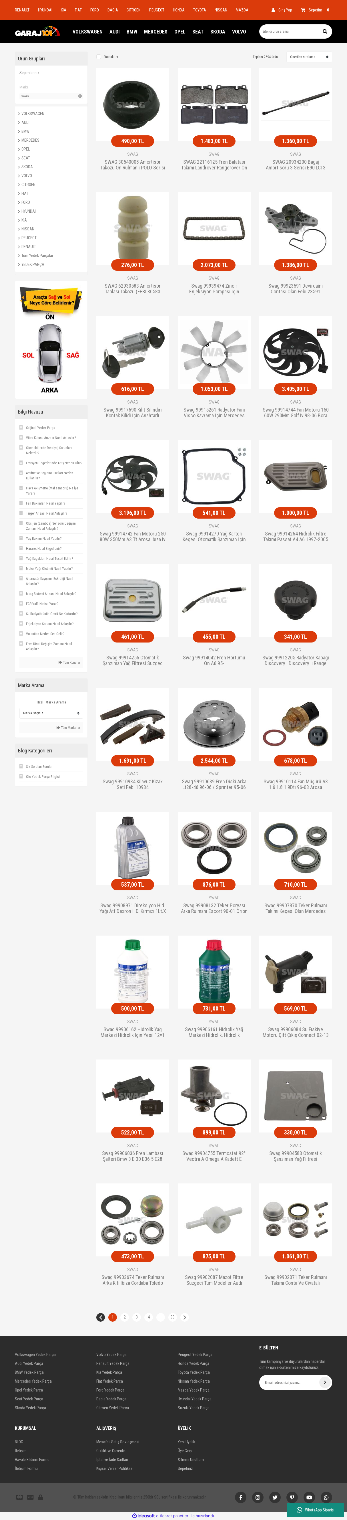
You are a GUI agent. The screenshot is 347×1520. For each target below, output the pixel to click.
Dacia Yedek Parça (111, 1399)
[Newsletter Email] (295, 1382)
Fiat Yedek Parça (109, 1381)
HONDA (179, 10)
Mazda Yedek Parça (194, 1390)
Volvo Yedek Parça (111, 1354)
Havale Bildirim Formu (32, 1459)
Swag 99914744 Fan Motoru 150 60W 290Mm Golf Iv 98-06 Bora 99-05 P (296, 413)
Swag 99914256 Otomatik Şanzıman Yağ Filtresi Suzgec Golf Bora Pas (133, 661)
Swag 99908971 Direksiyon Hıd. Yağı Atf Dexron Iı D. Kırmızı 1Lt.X (132, 908)
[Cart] (316, 10)
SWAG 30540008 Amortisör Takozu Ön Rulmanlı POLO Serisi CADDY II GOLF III (132, 165)
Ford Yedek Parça (110, 1390)
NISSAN (221, 10)
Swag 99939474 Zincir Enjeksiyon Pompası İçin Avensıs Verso (214, 289)
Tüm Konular (69, 663)
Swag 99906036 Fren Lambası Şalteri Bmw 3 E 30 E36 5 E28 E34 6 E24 (132, 1157)
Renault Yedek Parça (112, 1363)
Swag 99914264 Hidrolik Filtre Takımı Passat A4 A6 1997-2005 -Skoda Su (295, 537)
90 (173, 1317)
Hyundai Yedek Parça (195, 1399)
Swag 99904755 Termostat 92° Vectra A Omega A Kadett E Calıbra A (214, 1157)
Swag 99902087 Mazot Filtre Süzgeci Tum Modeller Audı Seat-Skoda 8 (214, 1280)
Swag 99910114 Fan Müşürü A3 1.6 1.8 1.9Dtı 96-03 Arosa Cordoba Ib (296, 785)
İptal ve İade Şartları (112, 1459)
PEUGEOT (156, 10)
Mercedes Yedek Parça (33, 1381)
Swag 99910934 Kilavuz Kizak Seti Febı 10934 (133, 784)
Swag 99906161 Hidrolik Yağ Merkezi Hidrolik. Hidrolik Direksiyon (214, 1033)
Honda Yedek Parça (193, 1363)
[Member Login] (282, 10)
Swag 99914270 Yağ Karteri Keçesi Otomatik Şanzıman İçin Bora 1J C (214, 537)
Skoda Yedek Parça (30, 1408)
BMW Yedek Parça (29, 1372)
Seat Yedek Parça (29, 1399)
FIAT (78, 10)
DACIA (112, 10)
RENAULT (22, 10)
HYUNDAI (45, 10)
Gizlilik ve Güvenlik (110, 1450)
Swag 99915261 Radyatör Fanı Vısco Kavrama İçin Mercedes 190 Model (214, 413)
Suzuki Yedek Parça (194, 1408)
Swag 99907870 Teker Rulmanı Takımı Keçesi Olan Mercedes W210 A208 (295, 909)
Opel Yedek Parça (29, 1390)
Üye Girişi (185, 1450)
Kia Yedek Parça (109, 1372)
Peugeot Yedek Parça (195, 1354)
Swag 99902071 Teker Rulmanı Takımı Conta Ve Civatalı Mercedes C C (295, 1280)
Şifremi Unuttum (191, 1459)
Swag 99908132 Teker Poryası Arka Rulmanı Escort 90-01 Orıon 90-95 (214, 909)
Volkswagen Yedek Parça (35, 1354)
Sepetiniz (185, 1468)
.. (160, 1317)
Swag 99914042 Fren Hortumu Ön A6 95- (214, 660)
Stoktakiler (110, 57)
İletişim (21, 1450)
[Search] (295, 31)
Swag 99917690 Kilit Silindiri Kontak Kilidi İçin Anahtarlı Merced (132, 413)
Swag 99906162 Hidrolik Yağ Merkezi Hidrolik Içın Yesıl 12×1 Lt (133, 1033)
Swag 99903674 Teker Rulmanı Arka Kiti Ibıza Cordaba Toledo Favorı (132, 1280)
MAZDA (242, 10)
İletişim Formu (26, 1468)
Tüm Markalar (68, 728)
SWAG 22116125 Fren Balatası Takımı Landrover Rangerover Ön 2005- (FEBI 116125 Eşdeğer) (214, 165)
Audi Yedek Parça (29, 1363)
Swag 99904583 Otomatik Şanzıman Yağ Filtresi (295, 1156)
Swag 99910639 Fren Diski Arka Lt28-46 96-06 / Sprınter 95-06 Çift (214, 785)
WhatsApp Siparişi (315, 1510)
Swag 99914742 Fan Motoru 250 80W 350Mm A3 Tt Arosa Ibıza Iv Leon (133, 537)
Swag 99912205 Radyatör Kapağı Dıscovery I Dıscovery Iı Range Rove (295, 661)
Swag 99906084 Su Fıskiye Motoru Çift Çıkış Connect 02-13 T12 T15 (296, 1033)
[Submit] (325, 1382)
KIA (63, 10)
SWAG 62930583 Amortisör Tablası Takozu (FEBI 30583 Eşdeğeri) (133, 289)
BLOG (19, 1442)
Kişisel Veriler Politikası (114, 1468)
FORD (94, 10)
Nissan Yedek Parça (194, 1381)
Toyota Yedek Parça (194, 1372)
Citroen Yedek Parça (112, 1408)
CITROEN (134, 10)
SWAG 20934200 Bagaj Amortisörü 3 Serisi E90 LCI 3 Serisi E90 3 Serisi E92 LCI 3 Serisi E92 (296, 165)
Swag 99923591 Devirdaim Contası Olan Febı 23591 (295, 288)
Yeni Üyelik (186, 1442)
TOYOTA (199, 10)
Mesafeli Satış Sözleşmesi (117, 1442)
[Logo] (38, 31)
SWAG (132, 154)
